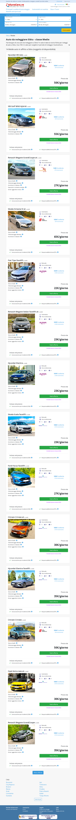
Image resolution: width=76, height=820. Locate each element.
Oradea (41, 789)
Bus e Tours (55, 9)
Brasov (8, 787)
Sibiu (7, 36)
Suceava (9, 796)
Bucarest (9, 782)
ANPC (40, 813)
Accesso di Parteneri (11, 809)
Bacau (8, 789)
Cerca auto (66, 30)
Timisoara (42, 785)
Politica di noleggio (44, 809)
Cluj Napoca (10, 785)
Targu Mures (44, 796)
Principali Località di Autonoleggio (18, 9)
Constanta (9, 793)
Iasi (40, 782)
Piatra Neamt (44, 791)
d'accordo (59, 1)
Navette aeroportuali (13, 12)
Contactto (25, 811)
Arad (7, 791)
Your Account (59, 4)
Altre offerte (38, 773)
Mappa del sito (60, 811)
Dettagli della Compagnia (46, 811)
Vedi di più (38, 799)
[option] (8, 19)
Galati (41, 793)
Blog (57, 809)
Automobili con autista (40, 9)
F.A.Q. (24, 809)
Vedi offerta (54, 88)
